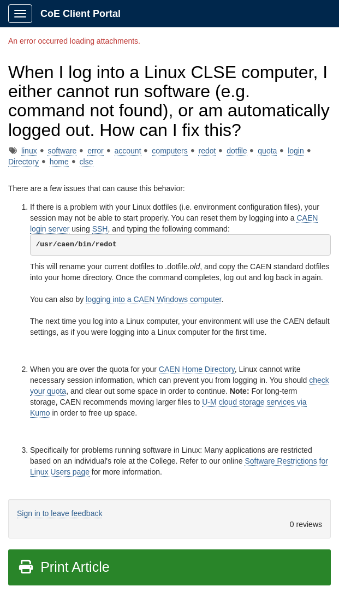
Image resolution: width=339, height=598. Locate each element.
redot (207, 150)
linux (29, 150)
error (95, 150)
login (296, 150)
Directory (23, 161)
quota (267, 150)
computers (169, 150)
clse (86, 161)
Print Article (63, 567)
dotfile (237, 150)
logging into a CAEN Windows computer (153, 299)
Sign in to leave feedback (59, 513)
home (59, 161)
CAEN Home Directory (197, 369)
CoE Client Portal (80, 13)
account (128, 150)
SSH (100, 228)
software (61, 150)
